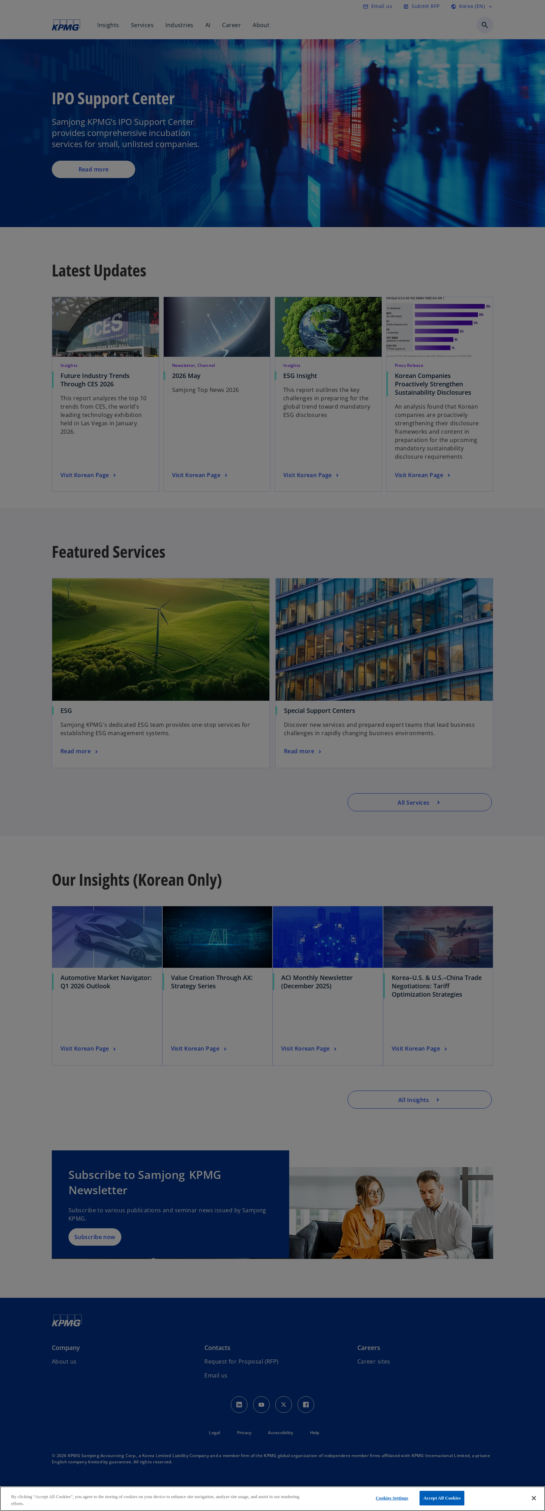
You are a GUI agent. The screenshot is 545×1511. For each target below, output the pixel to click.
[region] (272, 1498)
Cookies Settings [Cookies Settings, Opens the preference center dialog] (392, 1498)
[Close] (534, 1498)
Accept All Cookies (442, 1498)
